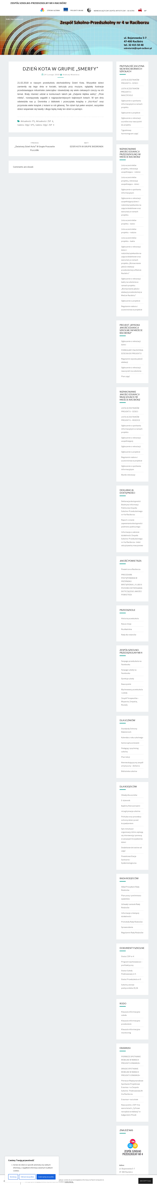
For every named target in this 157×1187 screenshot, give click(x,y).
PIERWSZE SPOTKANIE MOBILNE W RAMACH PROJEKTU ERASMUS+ (131, 1059)
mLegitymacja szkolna (130, 811)
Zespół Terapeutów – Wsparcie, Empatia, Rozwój (130, 701)
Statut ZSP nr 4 (127, 956)
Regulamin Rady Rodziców (132, 932)
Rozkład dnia (126, 629)
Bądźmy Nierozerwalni (130, 806)
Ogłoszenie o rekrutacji (131, 446)
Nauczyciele (126, 684)
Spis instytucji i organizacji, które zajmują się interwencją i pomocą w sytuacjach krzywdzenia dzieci (132, 835)
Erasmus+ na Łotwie (129, 1099)
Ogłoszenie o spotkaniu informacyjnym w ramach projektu (131, 103)
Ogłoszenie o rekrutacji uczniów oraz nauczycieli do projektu (131, 121)
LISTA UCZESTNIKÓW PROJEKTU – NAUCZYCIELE (130, 91)
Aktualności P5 (28, 121)
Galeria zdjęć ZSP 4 (44, 124)
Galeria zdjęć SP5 (25, 124)
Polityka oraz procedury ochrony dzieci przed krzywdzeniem (131, 819)
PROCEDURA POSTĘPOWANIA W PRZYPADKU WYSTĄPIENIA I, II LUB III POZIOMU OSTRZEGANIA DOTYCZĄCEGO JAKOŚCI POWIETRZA (131, 584)
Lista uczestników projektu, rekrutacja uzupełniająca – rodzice (130, 168)
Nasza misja (126, 624)
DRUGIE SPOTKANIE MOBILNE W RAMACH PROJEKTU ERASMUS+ (130, 1071)
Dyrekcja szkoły (127, 678)
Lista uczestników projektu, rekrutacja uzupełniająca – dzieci (130, 180)
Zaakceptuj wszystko (46, 1177)
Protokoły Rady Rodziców (132, 921)
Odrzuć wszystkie (27, 1177)
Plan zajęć (125, 376)
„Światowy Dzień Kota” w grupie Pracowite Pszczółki (34, 147)
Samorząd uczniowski (130, 743)
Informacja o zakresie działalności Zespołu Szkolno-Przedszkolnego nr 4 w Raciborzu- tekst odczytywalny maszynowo (132, 539)
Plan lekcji (125, 757)
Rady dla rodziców (128, 634)
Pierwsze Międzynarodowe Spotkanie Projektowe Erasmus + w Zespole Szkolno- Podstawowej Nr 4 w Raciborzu (132, 1087)
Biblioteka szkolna (129, 771)
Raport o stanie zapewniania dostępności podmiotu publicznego (131, 523)
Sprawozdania (127, 927)
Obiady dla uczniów (129, 795)
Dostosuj (13, 1177)
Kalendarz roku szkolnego (132, 737)
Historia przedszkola (130, 618)
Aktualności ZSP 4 (44, 121)
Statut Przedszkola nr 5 (131, 979)
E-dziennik (125, 800)
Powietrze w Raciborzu (130, 569)
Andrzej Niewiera (71, 74)
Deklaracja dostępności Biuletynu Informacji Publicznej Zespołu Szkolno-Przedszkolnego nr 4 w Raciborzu (132, 508)
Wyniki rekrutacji (128, 474)
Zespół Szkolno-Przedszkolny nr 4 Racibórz (38, 3)
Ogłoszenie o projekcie (130, 112)
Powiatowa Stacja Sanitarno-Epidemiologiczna (128, 859)
